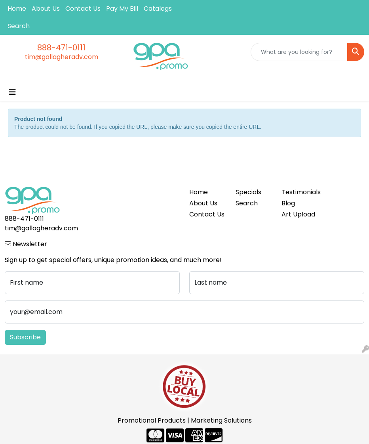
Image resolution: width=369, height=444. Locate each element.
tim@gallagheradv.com (61, 56)
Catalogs (158, 8)
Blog (288, 203)
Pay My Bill (122, 8)
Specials (248, 192)
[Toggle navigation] (12, 92)
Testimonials (300, 192)
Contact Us (83, 8)
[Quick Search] (299, 52)
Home (17, 8)
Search (19, 26)
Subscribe (25, 337)
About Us (46, 8)
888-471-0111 (61, 47)
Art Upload (298, 214)
